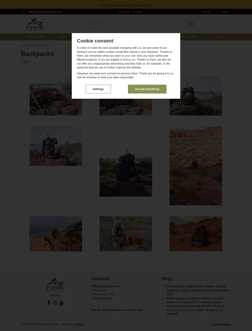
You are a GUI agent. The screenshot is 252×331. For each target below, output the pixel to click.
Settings (98, 87)
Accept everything (147, 87)
